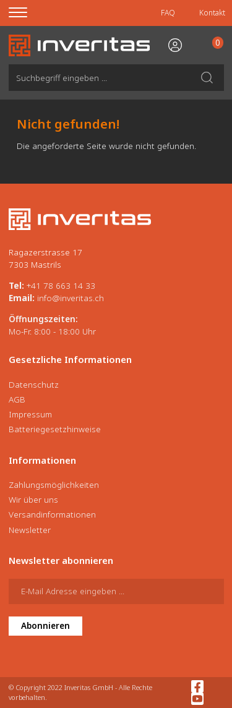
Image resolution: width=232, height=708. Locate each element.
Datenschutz (34, 384)
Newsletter (30, 529)
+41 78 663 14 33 (61, 285)
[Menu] (26, 13)
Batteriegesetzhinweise (55, 429)
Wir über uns (33, 499)
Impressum (30, 414)
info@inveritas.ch (70, 298)
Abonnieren (45, 625)
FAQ (168, 12)
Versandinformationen (52, 514)
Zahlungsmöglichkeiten (54, 484)
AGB (17, 399)
